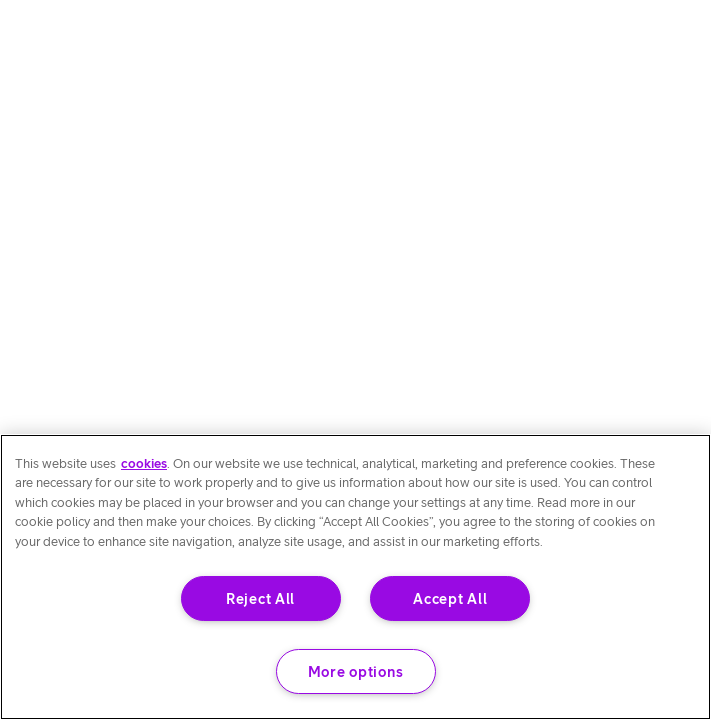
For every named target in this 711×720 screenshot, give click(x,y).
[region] (355, 577)
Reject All (260, 598)
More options (356, 671)
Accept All (450, 598)
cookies (144, 463)
